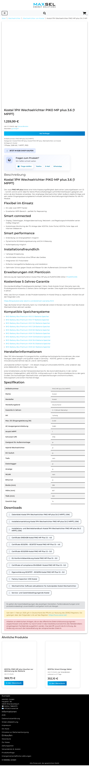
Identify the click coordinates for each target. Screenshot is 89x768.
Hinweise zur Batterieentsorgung (15, 738)
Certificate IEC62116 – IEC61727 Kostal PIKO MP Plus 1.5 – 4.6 (36, 547)
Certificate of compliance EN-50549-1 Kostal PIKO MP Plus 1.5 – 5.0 (39, 567)
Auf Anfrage (45, 133)
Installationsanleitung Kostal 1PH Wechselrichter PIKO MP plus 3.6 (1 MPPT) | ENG (45, 524)
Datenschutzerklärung (11, 724)
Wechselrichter (14, 18)
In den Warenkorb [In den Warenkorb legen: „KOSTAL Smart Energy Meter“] (57, 686)
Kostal (15, 143)
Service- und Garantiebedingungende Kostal (30, 595)
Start (4, 18)
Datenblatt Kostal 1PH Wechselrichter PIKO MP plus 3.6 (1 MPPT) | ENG (41, 517)
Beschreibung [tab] (15, 174)
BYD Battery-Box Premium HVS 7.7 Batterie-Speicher (27, 321)
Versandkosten (25, 126)
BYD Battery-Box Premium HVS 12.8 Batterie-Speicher (28, 327)
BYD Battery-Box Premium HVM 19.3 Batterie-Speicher (28, 345)
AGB (3, 721)
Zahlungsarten (8, 751)
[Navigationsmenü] (4, 13)
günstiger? (16, 128)
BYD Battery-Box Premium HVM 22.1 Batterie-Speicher (28, 348)
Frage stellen (24, 166)
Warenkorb (6, 745)
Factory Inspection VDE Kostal (24, 581)
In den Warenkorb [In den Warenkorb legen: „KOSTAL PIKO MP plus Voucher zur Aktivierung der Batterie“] (14, 686)
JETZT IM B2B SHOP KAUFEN (19, 150)
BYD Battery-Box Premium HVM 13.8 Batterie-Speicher (28, 338)
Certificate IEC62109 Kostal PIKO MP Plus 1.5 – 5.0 (32, 553)
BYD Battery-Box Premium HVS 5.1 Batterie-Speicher (27, 317)
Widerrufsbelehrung (10, 728)
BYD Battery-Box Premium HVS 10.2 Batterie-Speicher (28, 324)
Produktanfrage (8, 758)
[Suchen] (44, 13)
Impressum (6, 731)
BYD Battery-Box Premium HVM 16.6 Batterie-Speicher (28, 341)
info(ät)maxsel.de (11, 714)
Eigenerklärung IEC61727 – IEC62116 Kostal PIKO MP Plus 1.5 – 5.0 (38, 574)
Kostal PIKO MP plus (20, 140)
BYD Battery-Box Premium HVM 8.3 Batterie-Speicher (28, 331)
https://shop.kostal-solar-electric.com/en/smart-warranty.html (29, 301)
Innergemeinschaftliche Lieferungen (16, 762)
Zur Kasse (6, 748)
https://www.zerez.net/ (58, 617)
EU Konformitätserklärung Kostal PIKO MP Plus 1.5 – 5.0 (34, 560)
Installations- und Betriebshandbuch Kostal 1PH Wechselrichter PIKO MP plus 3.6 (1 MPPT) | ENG (46, 531)
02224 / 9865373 (10, 712)
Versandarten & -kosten (11, 755)
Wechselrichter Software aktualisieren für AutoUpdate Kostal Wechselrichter (44, 588)
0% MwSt (5, 735)
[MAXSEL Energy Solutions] (44, 5)
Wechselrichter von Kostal (33, 18)
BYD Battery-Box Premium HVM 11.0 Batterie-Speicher (28, 334)
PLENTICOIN (72, 277)
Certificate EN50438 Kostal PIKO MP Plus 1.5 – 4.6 (32, 540)
